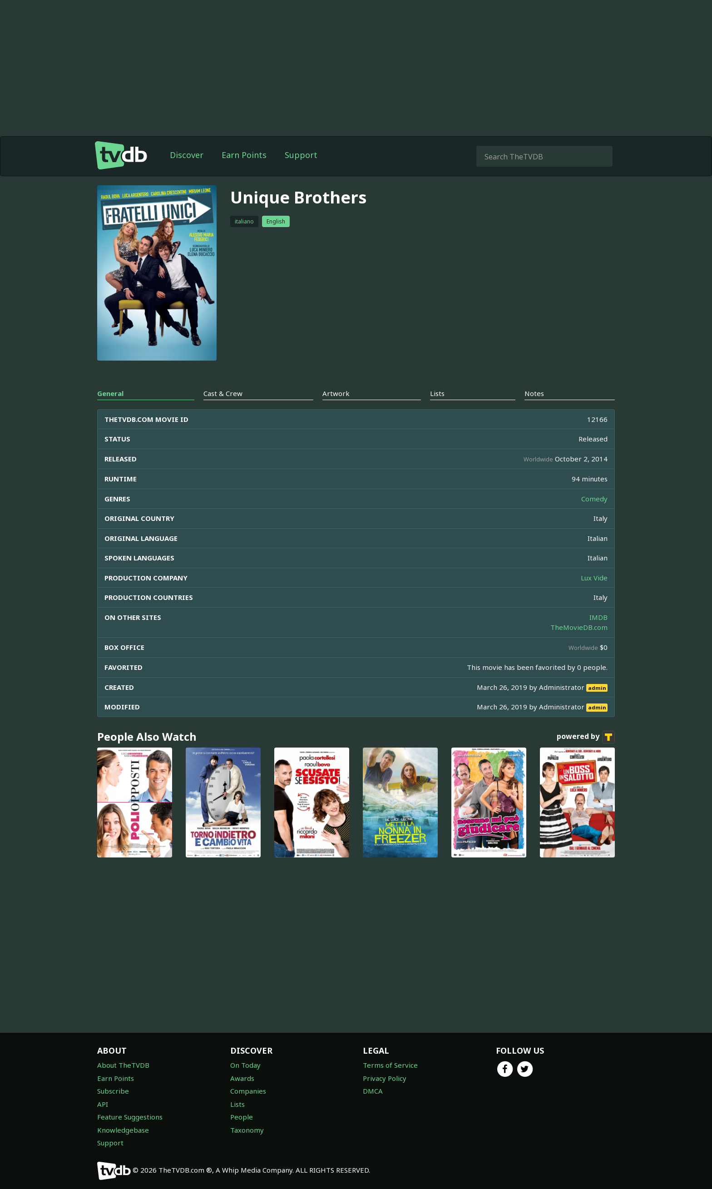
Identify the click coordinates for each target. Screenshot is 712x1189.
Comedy (594, 498)
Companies (248, 1090)
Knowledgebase (123, 1130)
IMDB (598, 617)
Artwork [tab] (336, 393)
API (102, 1104)
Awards (242, 1078)
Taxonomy (247, 1130)
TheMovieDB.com (579, 627)
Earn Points (244, 154)
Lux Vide (594, 577)
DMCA (373, 1090)
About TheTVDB (123, 1065)
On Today (245, 1065)
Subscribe (113, 1090)
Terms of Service (390, 1065)
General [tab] (110, 393)
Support (301, 154)
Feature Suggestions (130, 1116)
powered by (586, 737)
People (241, 1116)
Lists (237, 1104)
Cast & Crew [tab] (222, 393)
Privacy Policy (384, 1078)
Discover (186, 154)
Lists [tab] (437, 393)
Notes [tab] (534, 393)
